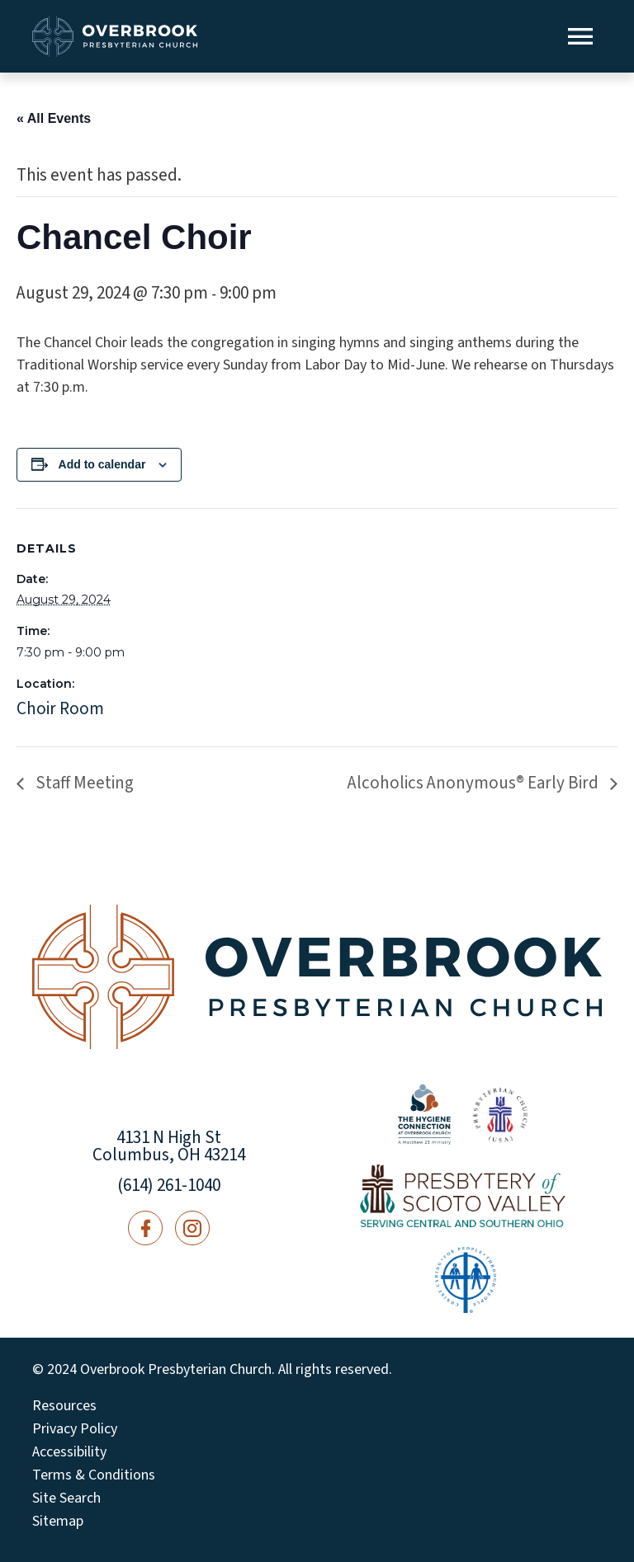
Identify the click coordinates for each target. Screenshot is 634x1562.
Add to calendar (102, 464)
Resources (64, 1406)
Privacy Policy (74, 1429)
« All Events (54, 118)
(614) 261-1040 (168, 1185)
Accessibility (69, 1452)
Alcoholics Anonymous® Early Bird (475, 782)
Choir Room (60, 708)
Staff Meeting (83, 782)
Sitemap (57, 1521)
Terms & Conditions (93, 1475)
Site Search (66, 1498)
